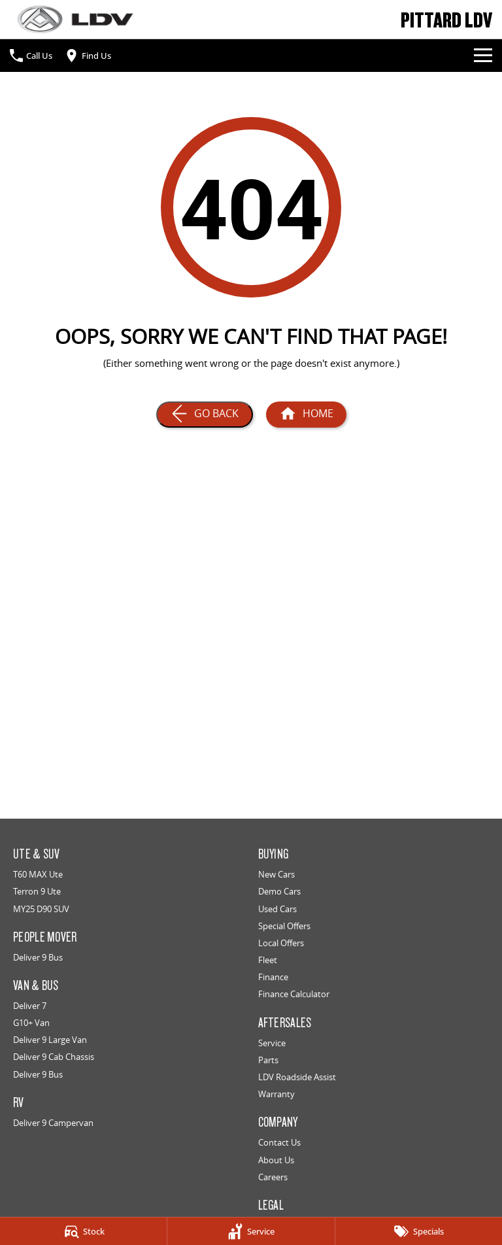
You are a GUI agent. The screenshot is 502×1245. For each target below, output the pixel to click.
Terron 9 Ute (37, 891)
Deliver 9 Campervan (53, 1123)
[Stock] (83, 1231)
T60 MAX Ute (38, 874)
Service (272, 1043)
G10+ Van (31, 1023)
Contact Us (279, 1142)
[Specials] (418, 1231)
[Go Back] (204, 414)
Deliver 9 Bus (38, 957)
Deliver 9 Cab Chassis (53, 1057)
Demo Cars (279, 891)
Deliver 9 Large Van (50, 1040)
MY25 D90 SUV (41, 909)
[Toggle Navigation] (483, 55)
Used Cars (277, 909)
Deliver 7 (29, 1006)
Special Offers (284, 926)
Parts (268, 1060)
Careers (273, 1177)
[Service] (250, 1231)
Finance (273, 977)
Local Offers (281, 943)
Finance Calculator (293, 994)
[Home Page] (75, 19)
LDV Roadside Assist (297, 1077)
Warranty (276, 1094)
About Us (276, 1160)
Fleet (267, 960)
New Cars (276, 874)
